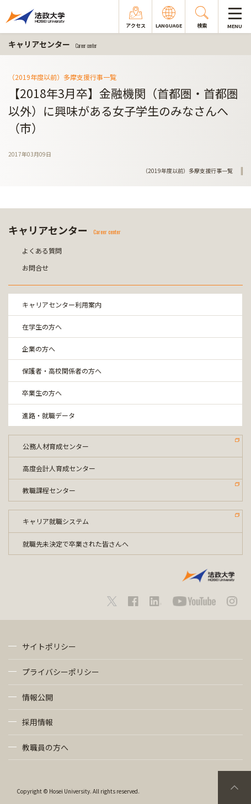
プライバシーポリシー (60, 671)
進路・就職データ (48, 415)
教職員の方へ (45, 747)
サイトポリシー (49, 646)
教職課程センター (49, 490)
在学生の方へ (42, 326)
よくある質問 (42, 250)
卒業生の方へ (42, 392)
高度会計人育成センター (59, 468)
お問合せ (35, 267)
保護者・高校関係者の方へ (62, 370)
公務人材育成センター (56, 446)
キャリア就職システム (56, 521)
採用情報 (37, 721)
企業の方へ (38, 348)
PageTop (234, 787)
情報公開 (37, 697)
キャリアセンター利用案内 (62, 304)
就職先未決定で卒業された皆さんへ (76, 543)
